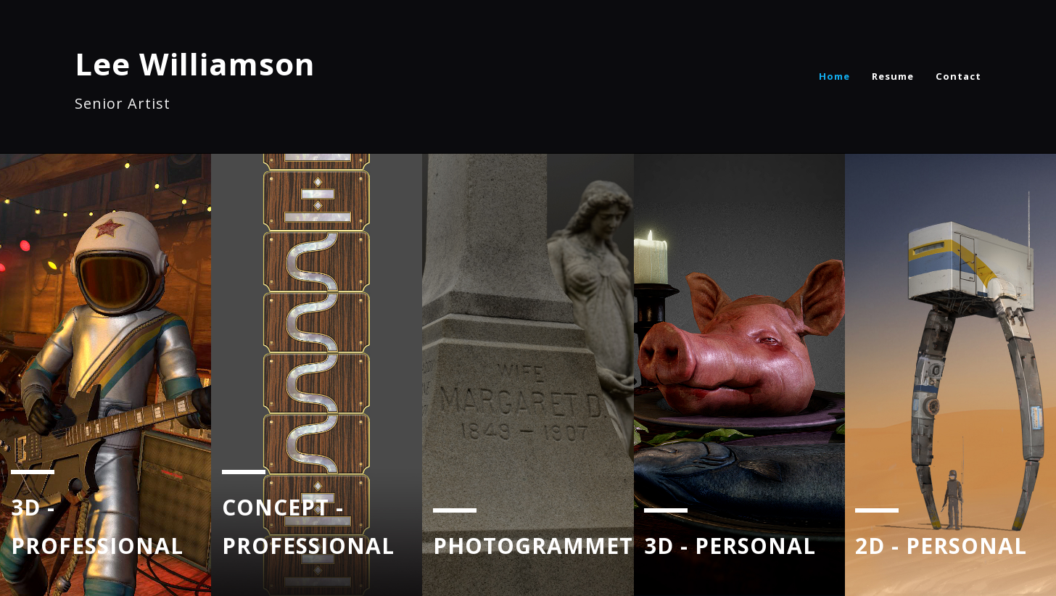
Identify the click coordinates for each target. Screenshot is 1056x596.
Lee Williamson (195, 63)
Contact (958, 76)
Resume (893, 76)
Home (834, 76)
